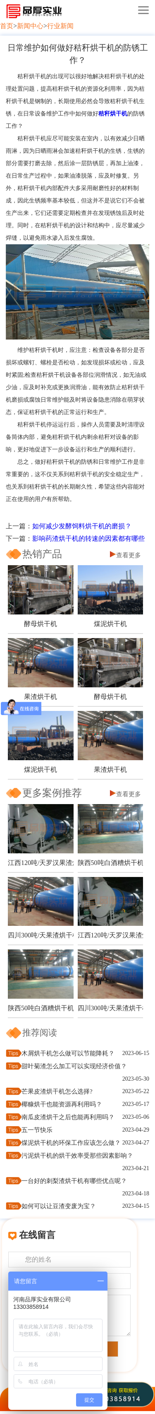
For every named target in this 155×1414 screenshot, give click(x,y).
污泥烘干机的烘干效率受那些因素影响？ (77, 1155)
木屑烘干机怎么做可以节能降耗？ (67, 1053)
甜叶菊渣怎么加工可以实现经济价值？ (74, 1066)
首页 (6, 25)
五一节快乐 (36, 1130)
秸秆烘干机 (112, 114)
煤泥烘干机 (110, 623)
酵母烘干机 (40, 623)
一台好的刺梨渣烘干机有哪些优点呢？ (74, 1181)
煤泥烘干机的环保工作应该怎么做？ (71, 1142)
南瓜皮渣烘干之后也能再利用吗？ (67, 1117)
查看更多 (128, 555)
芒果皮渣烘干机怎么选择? (57, 1091)
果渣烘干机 (40, 696)
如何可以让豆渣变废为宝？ (58, 1206)
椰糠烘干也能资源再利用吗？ (61, 1104)
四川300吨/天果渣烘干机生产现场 (41, 935)
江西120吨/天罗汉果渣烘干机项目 (41, 862)
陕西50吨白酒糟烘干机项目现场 (110, 862)
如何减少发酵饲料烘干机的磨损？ (81, 526)
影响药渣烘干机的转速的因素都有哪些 (88, 538)
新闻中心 (30, 25)
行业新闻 (60, 25)
